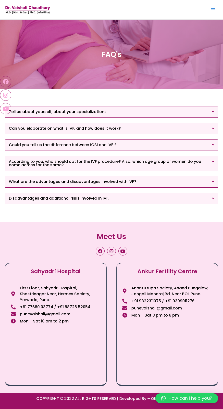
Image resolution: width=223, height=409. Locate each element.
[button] (111, 112)
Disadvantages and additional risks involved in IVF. (59, 198)
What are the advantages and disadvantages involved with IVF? (72, 181)
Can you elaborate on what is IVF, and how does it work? (65, 128)
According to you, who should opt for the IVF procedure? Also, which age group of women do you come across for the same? (105, 163)
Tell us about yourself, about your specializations (58, 112)
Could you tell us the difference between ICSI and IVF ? (62, 145)
